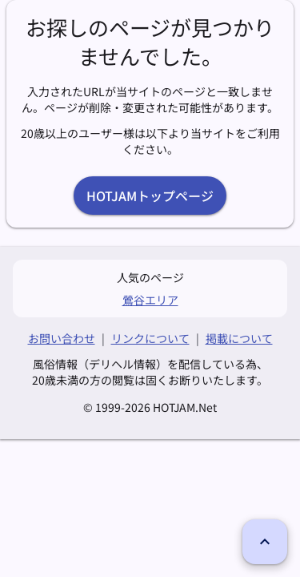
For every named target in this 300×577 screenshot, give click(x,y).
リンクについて (150, 338)
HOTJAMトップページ (150, 195)
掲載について (239, 338)
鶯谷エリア (150, 300)
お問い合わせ (61, 338)
